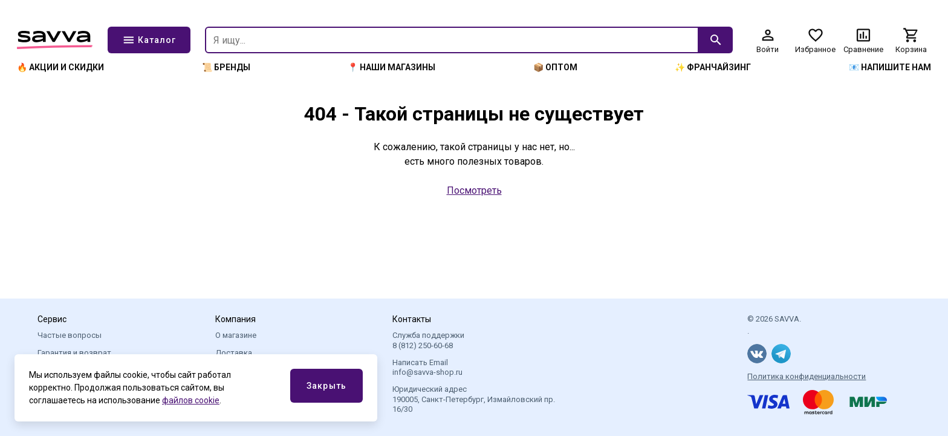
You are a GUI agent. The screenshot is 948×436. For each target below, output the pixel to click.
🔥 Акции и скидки (60, 67)
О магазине (235, 335)
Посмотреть (474, 190)
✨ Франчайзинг (713, 67)
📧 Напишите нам (890, 67)
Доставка (233, 352)
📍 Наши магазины (391, 67)
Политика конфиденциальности (806, 376)
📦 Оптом (555, 67)
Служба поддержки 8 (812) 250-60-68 (428, 340)
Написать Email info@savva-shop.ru (427, 367)
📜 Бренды (226, 67)
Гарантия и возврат (74, 352)
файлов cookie (190, 400)
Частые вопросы (69, 335)
